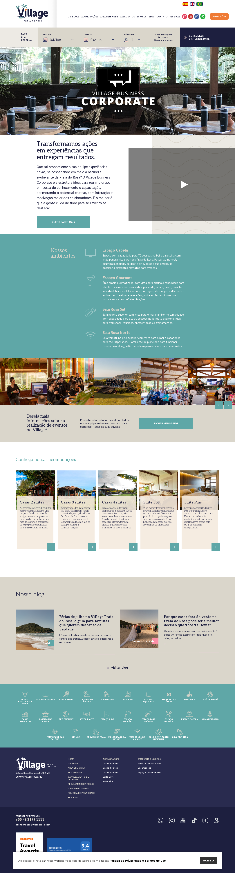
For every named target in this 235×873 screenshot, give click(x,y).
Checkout (99, 37)
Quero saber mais (63, 221)
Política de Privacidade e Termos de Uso (137, 860)
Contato (162, 16)
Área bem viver (109, 16)
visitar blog (117, 667)
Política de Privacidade (81, 792)
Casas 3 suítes (110, 767)
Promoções (219, 16)
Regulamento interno (81, 783)
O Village (73, 16)
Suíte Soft (108, 776)
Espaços (142, 16)
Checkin (58, 37)
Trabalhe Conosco (79, 788)
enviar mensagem (166, 423)
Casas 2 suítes (110, 763)
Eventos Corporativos (149, 763)
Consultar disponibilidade (199, 37)
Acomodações (89, 16)
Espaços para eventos (149, 772)
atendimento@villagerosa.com (33, 824)
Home (71, 758)
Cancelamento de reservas (78, 778)
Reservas (175, 16)
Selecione (133, 40)
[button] (228, 405)
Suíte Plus (108, 781)
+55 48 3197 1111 (30, 819)
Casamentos (127, 16)
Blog (152, 16)
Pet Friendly (75, 772)
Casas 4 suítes (110, 772)
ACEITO (208, 860)
